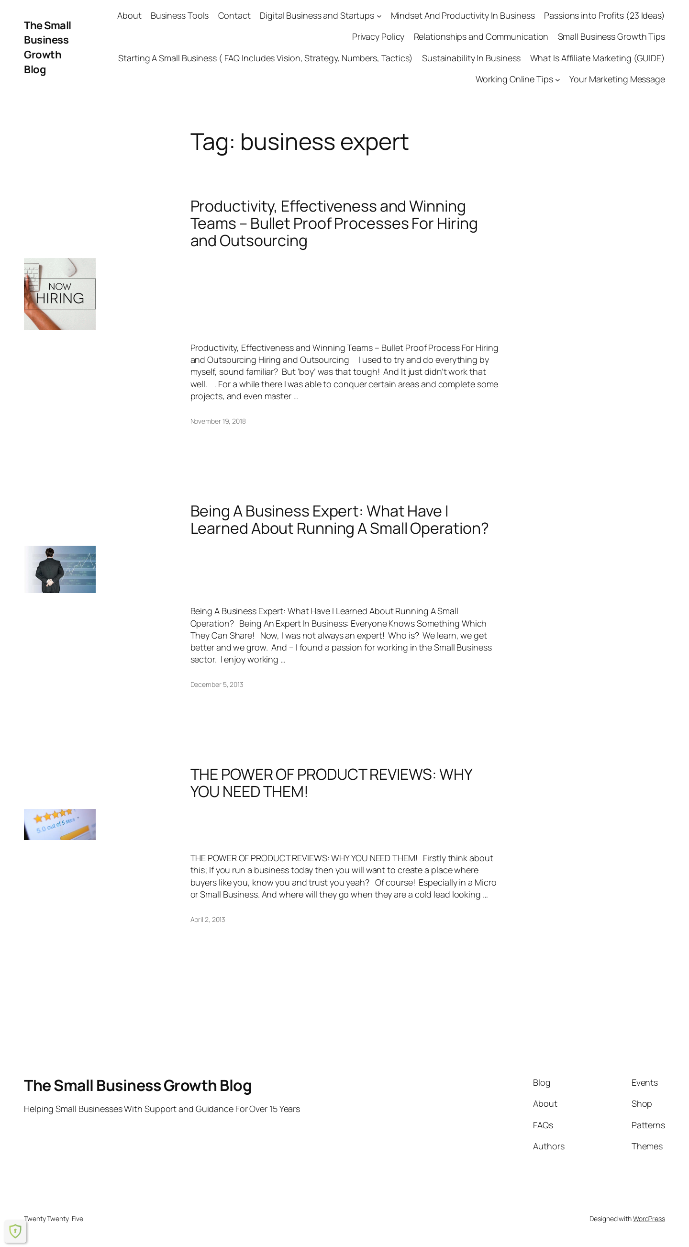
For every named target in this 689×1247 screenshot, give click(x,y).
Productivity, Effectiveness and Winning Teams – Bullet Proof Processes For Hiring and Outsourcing (334, 223)
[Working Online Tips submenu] (557, 79)
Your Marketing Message (617, 79)
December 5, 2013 (217, 684)
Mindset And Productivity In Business (463, 15)
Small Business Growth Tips (611, 36)
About (129, 15)
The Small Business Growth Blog (47, 47)
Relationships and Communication (481, 36)
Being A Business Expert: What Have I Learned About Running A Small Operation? (339, 519)
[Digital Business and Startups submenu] (379, 15)
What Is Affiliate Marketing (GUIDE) (598, 58)
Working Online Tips (514, 79)
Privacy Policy (378, 36)
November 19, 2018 (218, 421)
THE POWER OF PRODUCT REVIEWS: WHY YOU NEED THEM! (331, 782)
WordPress (649, 1218)
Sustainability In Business (471, 58)
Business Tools (180, 15)
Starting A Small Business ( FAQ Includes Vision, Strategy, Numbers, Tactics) (265, 58)
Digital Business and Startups (317, 15)
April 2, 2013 (208, 919)
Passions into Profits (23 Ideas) (604, 15)
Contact (234, 15)
